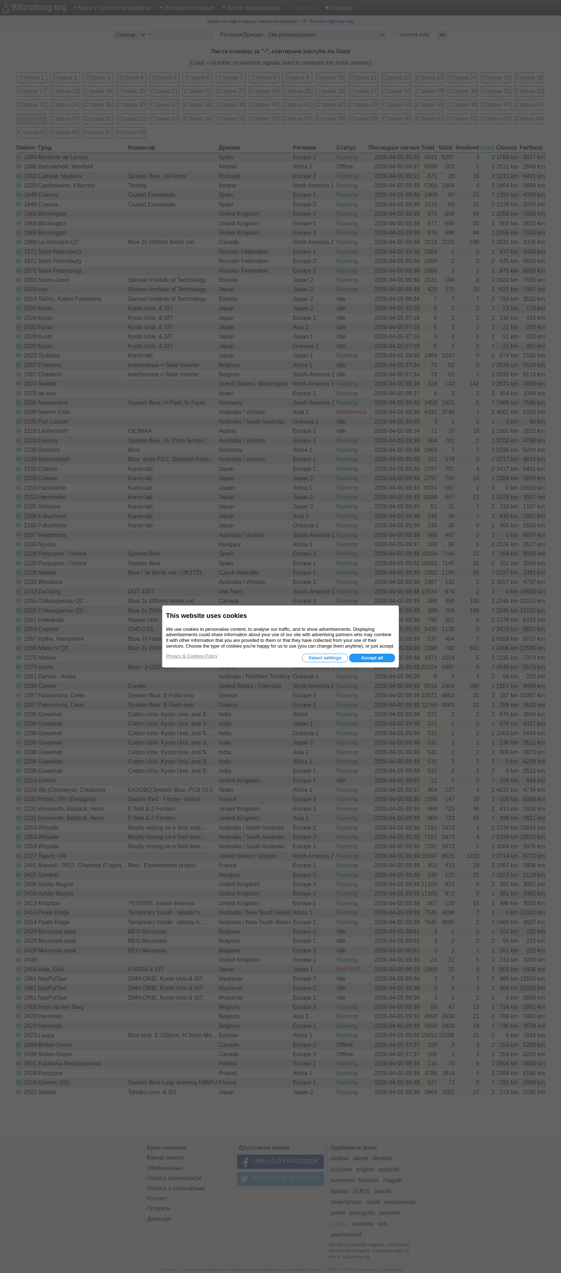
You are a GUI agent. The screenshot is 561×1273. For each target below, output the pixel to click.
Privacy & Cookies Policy (192, 656)
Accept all (372, 657)
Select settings (324, 657)
